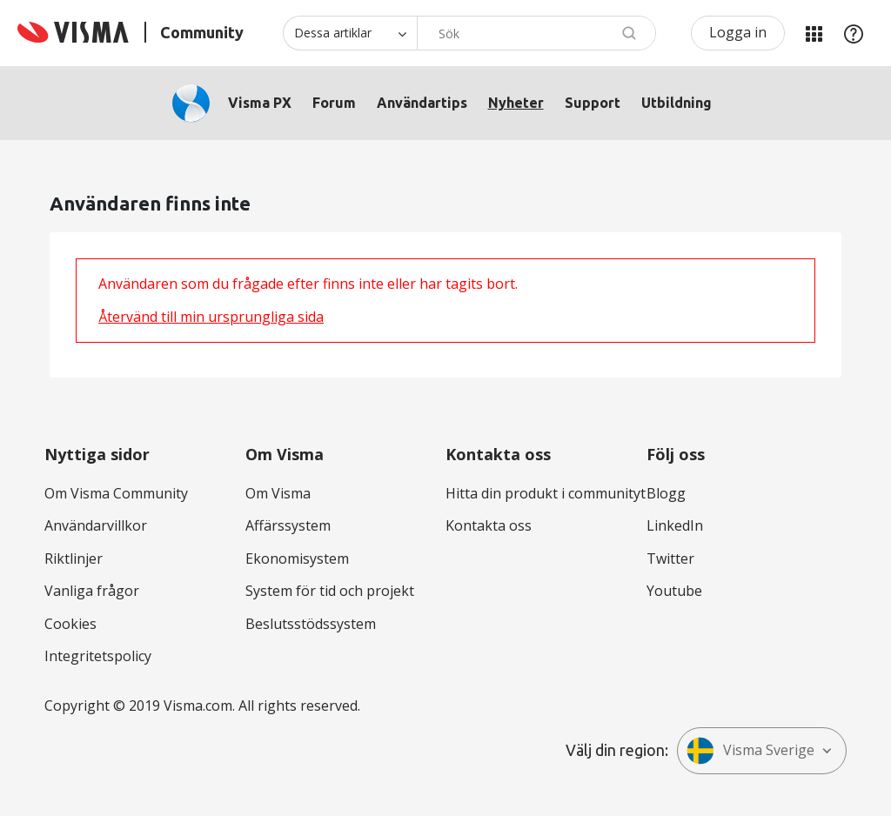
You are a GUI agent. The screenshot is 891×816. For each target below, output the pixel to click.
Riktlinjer (73, 558)
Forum (334, 102)
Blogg (666, 493)
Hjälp (854, 33)
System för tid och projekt (329, 590)
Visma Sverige (750, 751)
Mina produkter (814, 33)
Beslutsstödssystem (310, 623)
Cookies (70, 623)
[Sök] (536, 33)
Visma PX (259, 102)
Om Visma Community (116, 493)
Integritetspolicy (97, 656)
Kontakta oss (489, 525)
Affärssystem (288, 525)
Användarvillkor (95, 525)
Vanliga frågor (91, 590)
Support (592, 102)
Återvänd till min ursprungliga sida (211, 316)
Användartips (422, 102)
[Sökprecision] (350, 33)
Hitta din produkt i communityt (546, 493)
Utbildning (676, 102)
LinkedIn (674, 525)
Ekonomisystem (297, 558)
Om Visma (278, 493)
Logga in (738, 32)
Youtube (674, 590)
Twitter (670, 558)
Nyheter (516, 102)
